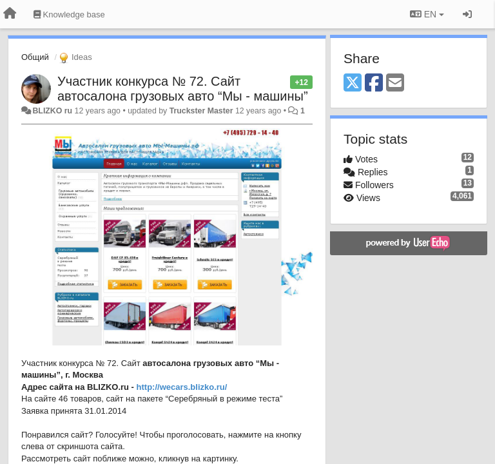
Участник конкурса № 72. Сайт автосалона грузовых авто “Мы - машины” (182, 88)
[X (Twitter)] (353, 83)
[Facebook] (374, 83)
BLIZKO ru (53, 110)
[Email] (395, 83)
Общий (35, 57)
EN (427, 14)
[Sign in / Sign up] (467, 14)
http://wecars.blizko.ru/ (182, 387)
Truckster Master (201, 110)
